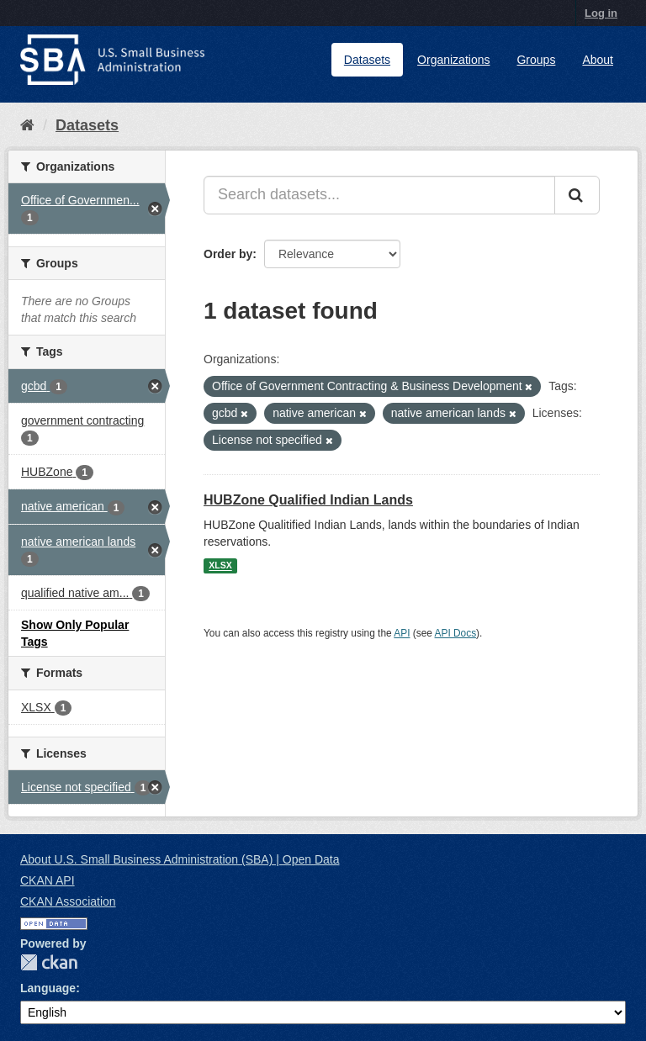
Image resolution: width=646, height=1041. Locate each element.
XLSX (220, 566)
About (597, 59)
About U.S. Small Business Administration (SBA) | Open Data (179, 859)
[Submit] (577, 195)
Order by (228, 254)
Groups (535, 59)
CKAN (48, 962)
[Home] (27, 125)
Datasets (367, 59)
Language (48, 988)
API (402, 633)
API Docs (456, 633)
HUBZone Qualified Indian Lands (308, 500)
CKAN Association (68, 901)
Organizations (453, 59)
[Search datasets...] (379, 195)
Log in (601, 13)
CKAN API (47, 880)
